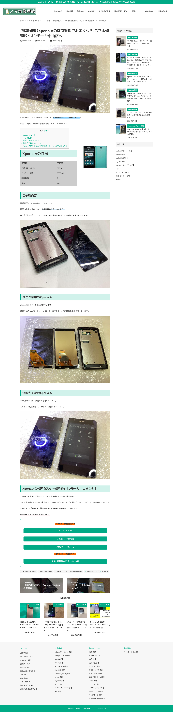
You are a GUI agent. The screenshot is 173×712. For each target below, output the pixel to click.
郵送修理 (105, 571)
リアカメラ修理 (94, 666)
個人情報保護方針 (27, 685)
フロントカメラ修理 (96, 670)
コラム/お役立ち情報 (27, 671)
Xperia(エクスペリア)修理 (125, 165)
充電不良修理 (94, 663)
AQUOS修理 (120, 162)
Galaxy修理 (59, 663)
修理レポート (25, 667)
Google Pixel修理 (61, 666)
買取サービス (25, 664)
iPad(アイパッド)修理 (62, 656)
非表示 (46, 131)
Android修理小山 (46, 571)
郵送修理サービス (26, 657)
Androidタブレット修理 (124, 151)
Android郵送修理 (122, 158)
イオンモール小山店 (131, 652)
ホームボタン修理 (95, 673)
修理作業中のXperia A (31, 140)
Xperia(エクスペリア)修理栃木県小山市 (69, 571)
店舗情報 (127, 648)
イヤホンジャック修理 (96, 688)
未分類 (118, 179)
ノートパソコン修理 (122, 172)
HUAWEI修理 (60, 670)
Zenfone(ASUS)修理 (62, 673)
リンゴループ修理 (95, 695)
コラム (118, 169)
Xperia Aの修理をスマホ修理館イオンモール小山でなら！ (45, 146)
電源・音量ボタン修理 (97, 677)
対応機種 (58, 648)
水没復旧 (92, 659)
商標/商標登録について (28, 689)
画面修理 (92, 652)
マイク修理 (93, 681)
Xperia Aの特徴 (28, 135)
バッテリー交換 (94, 656)
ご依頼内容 (27, 138)
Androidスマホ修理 (29, 571)
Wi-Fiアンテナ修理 (96, 691)
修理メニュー (94, 648)
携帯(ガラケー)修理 (123, 176)
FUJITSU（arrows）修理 (63, 688)
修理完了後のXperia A (31, 143)
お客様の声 (24, 678)
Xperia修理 (59, 659)
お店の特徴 (24, 653)
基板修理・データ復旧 (97, 698)
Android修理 (57, 41)
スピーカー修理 (94, 684)
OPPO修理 (59, 677)
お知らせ (23, 674)
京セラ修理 (59, 684)
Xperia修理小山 (92, 571)
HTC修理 (58, 691)
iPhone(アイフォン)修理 (63, 652)
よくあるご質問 (25, 660)
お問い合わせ (25, 682)
